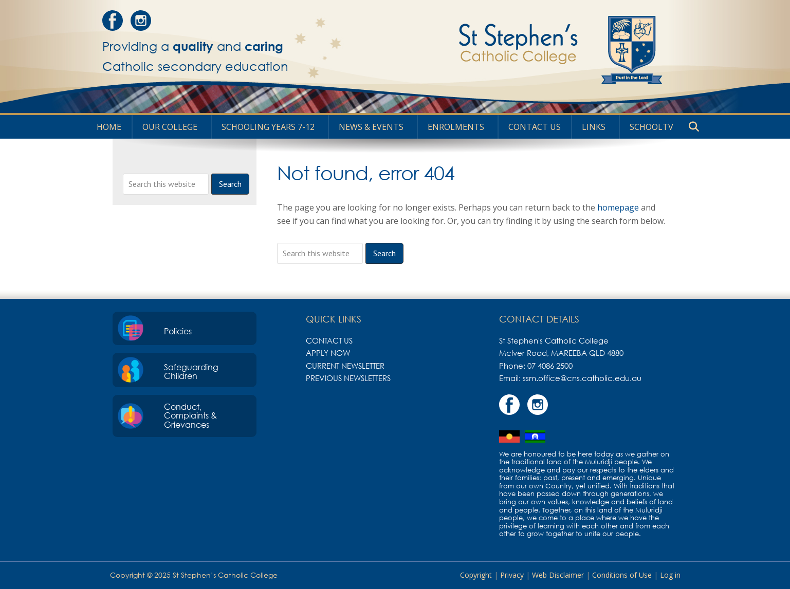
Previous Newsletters (348, 378)
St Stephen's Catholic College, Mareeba (522, 49)
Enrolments (456, 126)
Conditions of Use (622, 575)
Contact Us (534, 126)
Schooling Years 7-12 (268, 126)
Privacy (512, 575)
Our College (169, 126)
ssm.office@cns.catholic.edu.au (582, 378)
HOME (109, 126)
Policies (178, 331)
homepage (618, 207)
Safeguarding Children (191, 372)
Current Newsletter (345, 365)
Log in (670, 575)
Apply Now (328, 352)
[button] (694, 127)
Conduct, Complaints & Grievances (190, 416)
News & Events (371, 126)
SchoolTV (651, 126)
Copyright (476, 575)
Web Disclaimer (558, 575)
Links (593, 126)
